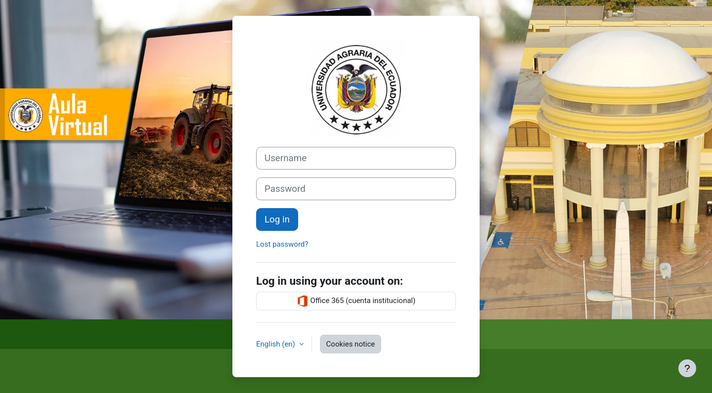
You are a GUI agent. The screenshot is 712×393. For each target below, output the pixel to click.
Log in (277, 219)
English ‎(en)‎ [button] (276, 344)
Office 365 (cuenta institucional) (356, 301)
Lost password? (282, 244)
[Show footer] (687, 368)
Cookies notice (350, 344)
